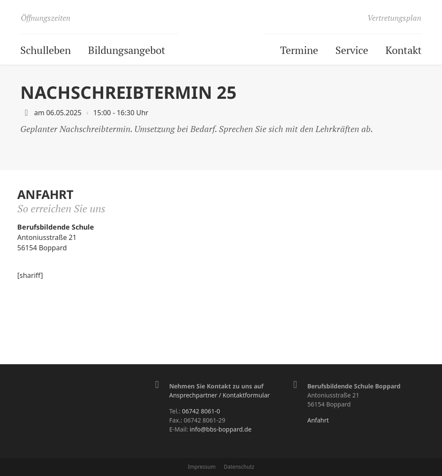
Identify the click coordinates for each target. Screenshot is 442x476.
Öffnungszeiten (45, 18)
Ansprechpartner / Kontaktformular (219, 395)
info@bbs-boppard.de (220, 429)
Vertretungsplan (394, 18)
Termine (299, 50)
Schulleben (45, 50)
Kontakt (403, 50)
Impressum (201, 466)
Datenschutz (239, 466)
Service (351, 50)
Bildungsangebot (126, 50)
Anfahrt (318, 420)
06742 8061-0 (201, 411)
